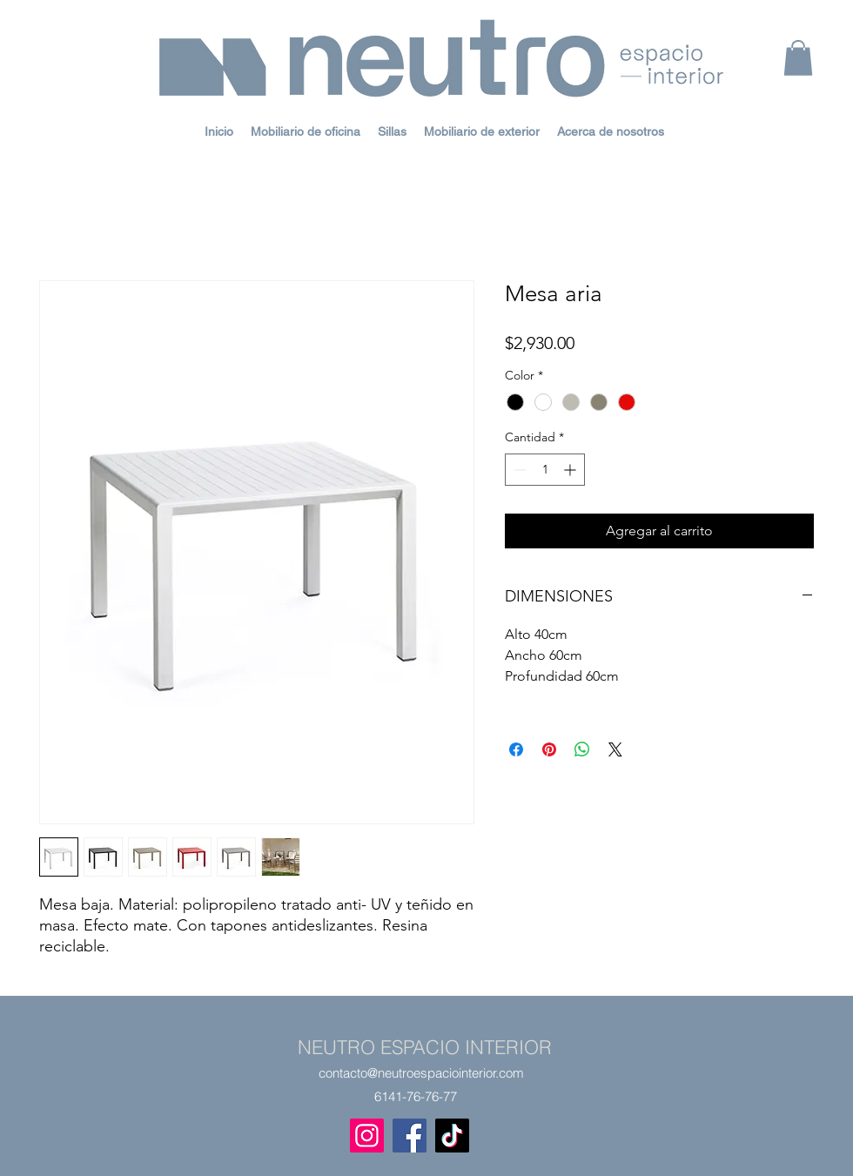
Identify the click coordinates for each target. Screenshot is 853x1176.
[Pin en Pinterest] (549, 749)
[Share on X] (615, 749)
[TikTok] (452, 1135)
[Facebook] (409, 1135)
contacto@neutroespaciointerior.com (421, 1073)
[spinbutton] (545, 469)
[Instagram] (367, 1135)
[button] (798, 58)
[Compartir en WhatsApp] (582, 749)
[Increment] (571, 469)
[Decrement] (518, 469)
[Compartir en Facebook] (516, 749)
